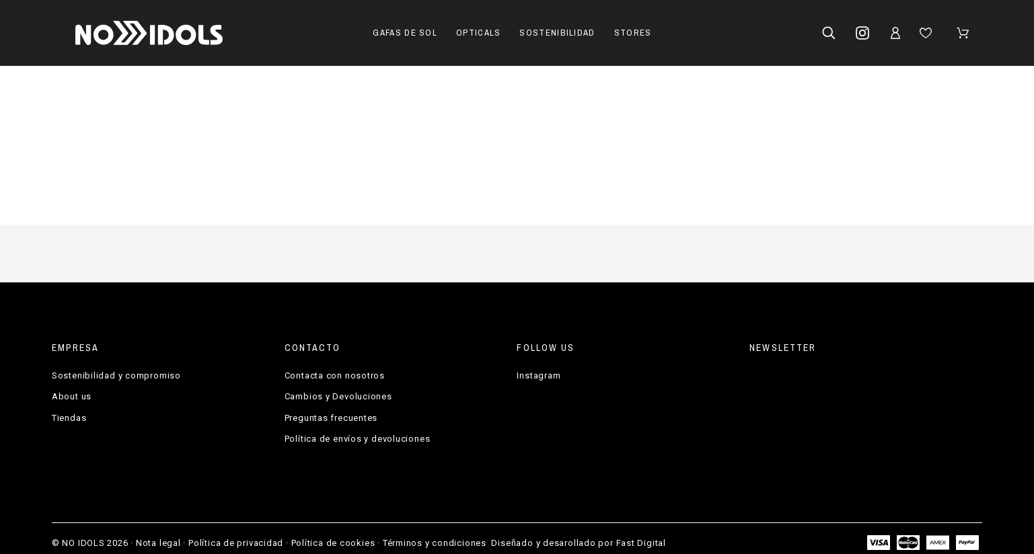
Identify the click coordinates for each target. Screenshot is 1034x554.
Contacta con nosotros (335, 375)
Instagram (538, 375)
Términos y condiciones (434, 543)
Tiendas (69, 418)
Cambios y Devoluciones (338, 396)
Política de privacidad (235, 543)
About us (71, 396)
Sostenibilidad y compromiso (116, 375)
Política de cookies (333, 543)
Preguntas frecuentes (331, 418)
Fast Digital (641, 543)
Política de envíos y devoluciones (358, 439)
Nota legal (158, 543)
